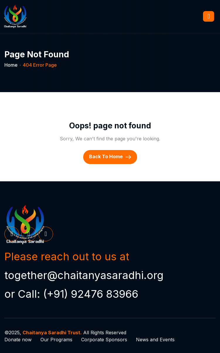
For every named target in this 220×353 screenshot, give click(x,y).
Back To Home (110, 157)
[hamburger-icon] (208, 16)
